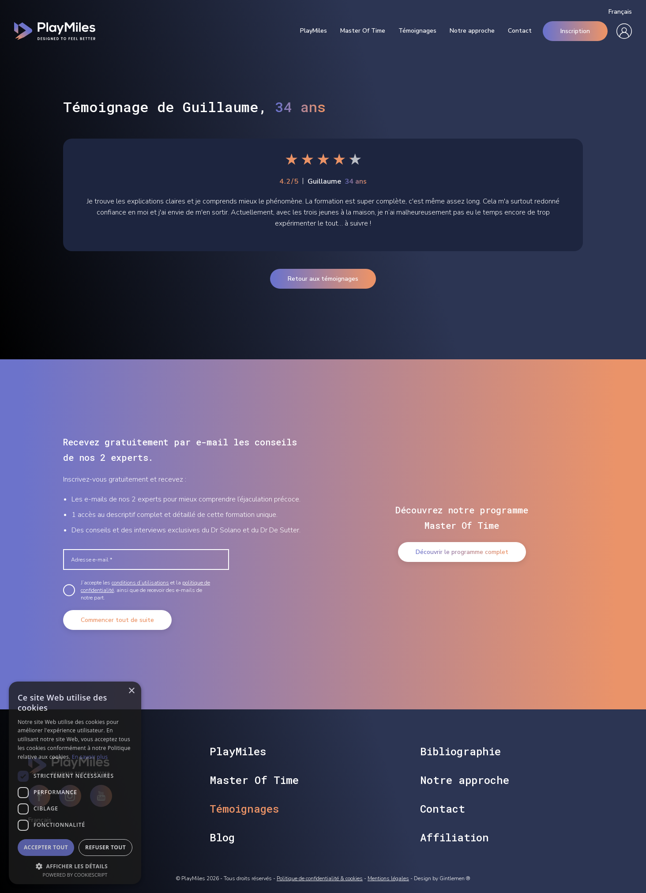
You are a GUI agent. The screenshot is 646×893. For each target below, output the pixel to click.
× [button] (131, 691)
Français (620, 12)
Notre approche (472, 31)
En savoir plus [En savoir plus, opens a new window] (90, 757)
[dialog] (75, 783)
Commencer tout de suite (117, 620)
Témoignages (417, 31)
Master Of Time (362, 31)
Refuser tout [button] (105, 847)
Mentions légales (388, 878)
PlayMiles (313, 31)
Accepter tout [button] (46, 847)
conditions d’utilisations (140, 582)
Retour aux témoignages (323, 279)
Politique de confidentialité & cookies (320, 878)
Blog (222, 837)
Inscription (575, 31)
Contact (520, 31)
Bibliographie (460, 751)
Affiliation (454, 837)
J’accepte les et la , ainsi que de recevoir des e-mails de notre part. (145, 590)
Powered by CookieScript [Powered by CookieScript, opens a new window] (75, 874)
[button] (75, 865)
